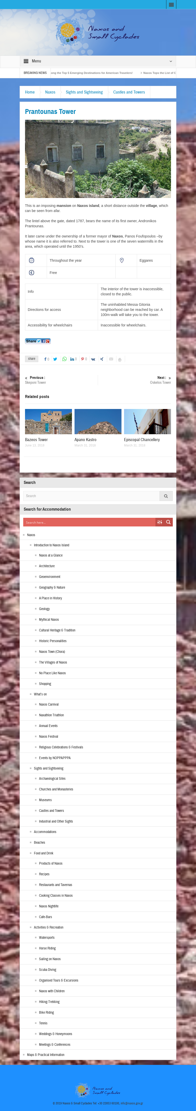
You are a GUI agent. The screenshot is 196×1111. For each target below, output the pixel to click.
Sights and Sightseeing (84, 92)
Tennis (43, 1023)
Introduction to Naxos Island (51, 545)
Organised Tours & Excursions (58, 980)
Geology (44, 609)
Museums (45, 800)
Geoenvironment (49, 577)
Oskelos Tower (134, 380)
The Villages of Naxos (53, 662)
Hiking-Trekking (49, 1002)
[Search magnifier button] (168, 522)
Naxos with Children (52, 991)
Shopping (45, 684)
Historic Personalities (53, 641)
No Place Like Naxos (52, 673)
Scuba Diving (47, 970)
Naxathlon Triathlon (51, 715)
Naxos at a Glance (51, 555)
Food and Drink (43, 853)
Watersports (47, 937)
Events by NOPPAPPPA (55, 758)
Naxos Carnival (49, 704)
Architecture (47, 566)
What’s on (40, 694)
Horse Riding (47, 948)
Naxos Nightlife (48, 906)
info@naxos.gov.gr (132, 1103)
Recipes (44, 874)
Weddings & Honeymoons (55, 1034)
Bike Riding (46, 1012)
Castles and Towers (129, 92)
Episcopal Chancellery (142, 439)
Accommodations (45, 832)
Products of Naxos (51, 863)
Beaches (39, 842)
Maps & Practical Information (45, 1055)
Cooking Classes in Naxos (56, 895)
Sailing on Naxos (50, 959)
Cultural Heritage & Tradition (57, 630)
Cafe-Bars (45, 917)
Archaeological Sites (52, 778)
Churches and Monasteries (56, 789)
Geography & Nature (52, 587)
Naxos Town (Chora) (52, 652)
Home (30, 92)
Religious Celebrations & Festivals (61, 747)
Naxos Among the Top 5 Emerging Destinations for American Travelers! (88, 72)
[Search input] (89, 522)
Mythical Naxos (49, 619)
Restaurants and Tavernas (55, 885)
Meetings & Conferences (54, 1044)
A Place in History (50, 598)
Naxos (50, 92)
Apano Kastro (85, 439)
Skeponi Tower (61, 380)
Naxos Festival (48, 736)
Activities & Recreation (48, 927)
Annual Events (48, 726)
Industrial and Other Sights (56, 821)
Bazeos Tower (36, 439)
